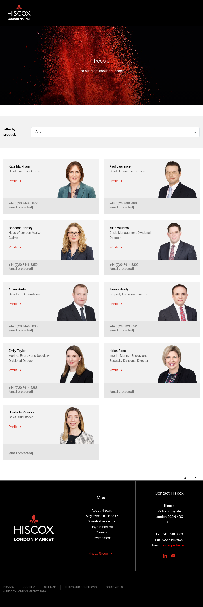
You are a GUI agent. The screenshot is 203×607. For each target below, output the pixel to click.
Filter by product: (9, 132)
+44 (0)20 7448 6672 (23, 203)
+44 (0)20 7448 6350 (23, 265)
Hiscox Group (98, 553)
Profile (13, 181)
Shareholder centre (101, 521)
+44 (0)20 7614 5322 (124, 265)
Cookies (29, 587)
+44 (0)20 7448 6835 (23, 326)
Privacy (8, 587)
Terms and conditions (81, 587)
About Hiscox (102, 510)
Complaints (114, 587)
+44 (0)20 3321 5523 (124, 326)
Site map (50, 587)
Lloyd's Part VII (101, 527)
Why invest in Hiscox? (101, 516)
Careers (101, 532)
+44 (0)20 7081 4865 (124, 203)
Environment (101, 538)
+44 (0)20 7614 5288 (23, 387)
